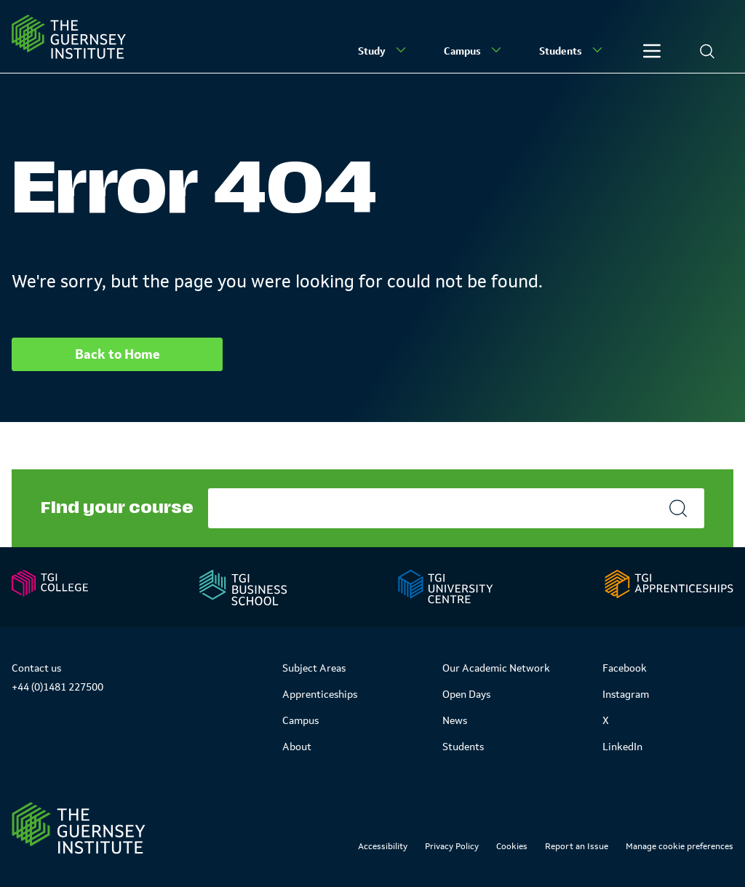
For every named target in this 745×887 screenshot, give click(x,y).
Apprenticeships (319, 694)
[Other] (652, 51)
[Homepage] (69, 37)
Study (383, 50)
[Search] (707, 51)
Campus (474, 50)
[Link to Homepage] (79, 828)
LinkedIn (622, 746)
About (296, 746)
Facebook (624, 668)
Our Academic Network (496, 668)
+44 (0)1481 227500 (57, 686)
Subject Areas (314, 668)
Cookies (511, 846)
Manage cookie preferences (679, 846)
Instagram (625, 694)
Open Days (466, 694)
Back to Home (117, 354)
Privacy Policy (452, 846)
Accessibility (382, 846)
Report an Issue (576, 846)
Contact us (36, 668)
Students (572, 50)
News (454, 720)
